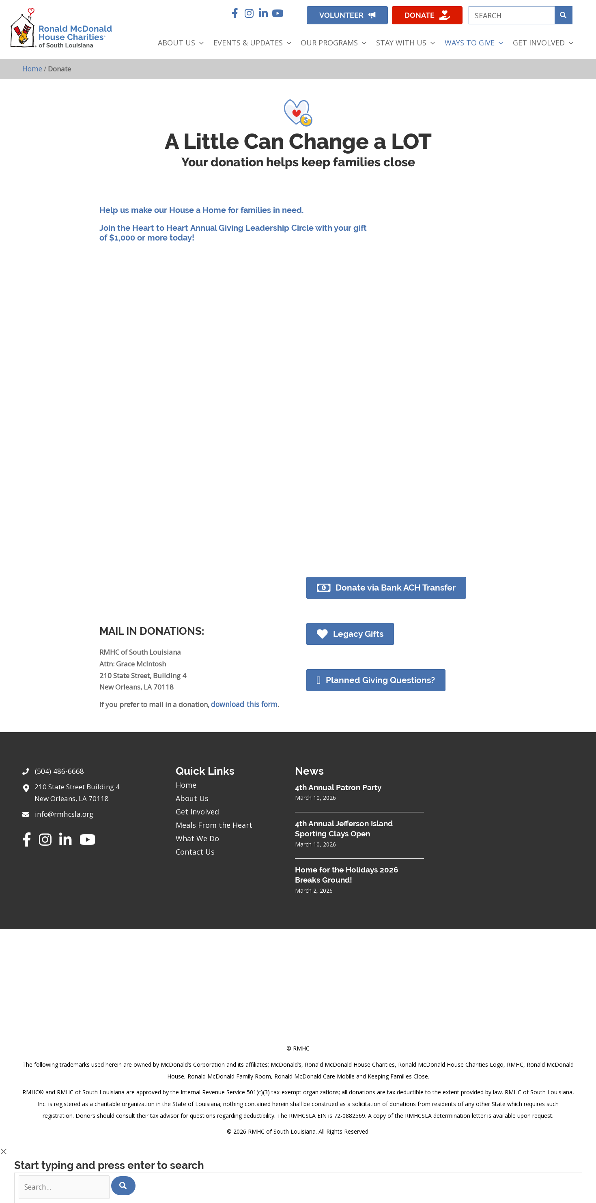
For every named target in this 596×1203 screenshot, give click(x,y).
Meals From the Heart (214, 824)
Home (32, 68)
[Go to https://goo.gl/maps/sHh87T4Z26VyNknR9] (90, 793)
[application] (199, 42)
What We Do (197, 837)
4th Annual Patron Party (338, 786)
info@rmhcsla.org (63, 812)
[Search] (123, 1184)
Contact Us (195, 851)
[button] (235, 13)
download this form (242, 703)
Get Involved (197, 811)
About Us (192, 797)
